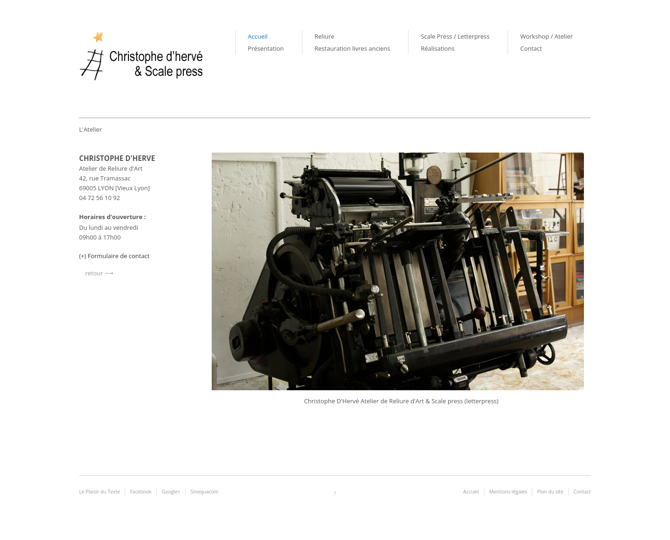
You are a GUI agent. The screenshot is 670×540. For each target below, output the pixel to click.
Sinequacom (204, 491)
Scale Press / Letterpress (455, 36)
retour (94, 273)
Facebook (141, 491)
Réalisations (437, 48)
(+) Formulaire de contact (114, 256)
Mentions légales (508, 491)
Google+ (171, 491)
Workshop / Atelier (546, 36)
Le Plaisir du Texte (99, 491)
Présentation (266, 48)
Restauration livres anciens (352, 48)
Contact (531, 48)
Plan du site (550, 491)
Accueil (258, 36)
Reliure (324, 36)
